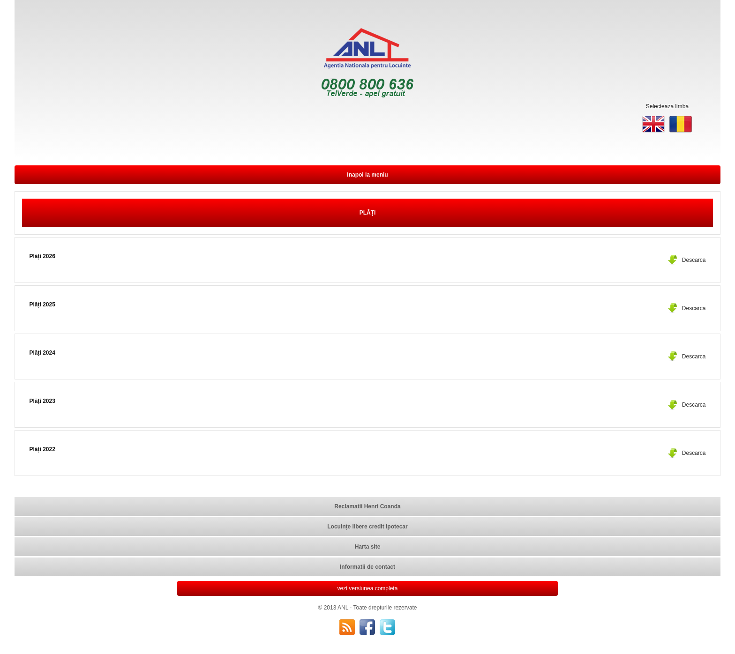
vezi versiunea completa (368, 588)
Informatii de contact (367, 567)
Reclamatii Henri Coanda (367, 506)
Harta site (368, 546)
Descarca (694, 260)
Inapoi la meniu (367, 174)
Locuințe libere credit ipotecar (367, 526)
